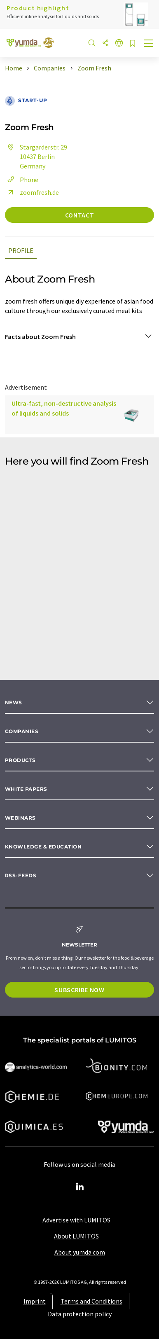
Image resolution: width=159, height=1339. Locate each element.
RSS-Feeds (20, 875)
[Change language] (119, 43)
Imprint (34, 1301)
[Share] (105, 43)
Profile (20, 250)
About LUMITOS (76, 1236)
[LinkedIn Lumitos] (79, 1187)
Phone (21, 179)
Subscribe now (79, 990)
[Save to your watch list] (132, 44)
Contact (79, 215)
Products (20, 760)
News (13, 702)
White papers (26, 789)
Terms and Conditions (91, 1301)
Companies (21, 731)
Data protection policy (80, 1314)
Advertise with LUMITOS (76, 1220)
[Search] (92, 43)
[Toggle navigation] (148, 44)
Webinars (20, 818)
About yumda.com (79, 1252)
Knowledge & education (43, 847)
